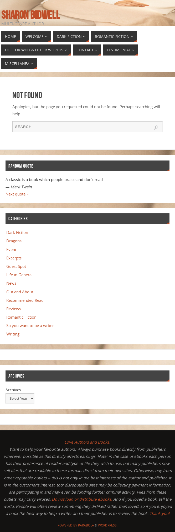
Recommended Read (25, 300)
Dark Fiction (17, 232)
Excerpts (14, 257)
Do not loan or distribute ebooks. (82, 499)
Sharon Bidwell (30, 15)
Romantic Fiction (21, 317)
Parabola (86, 525)
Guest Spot (16, 266)
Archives (13, 389)
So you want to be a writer (30, 325)
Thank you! (159, 513)
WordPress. (107, 525)
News (11, 283)
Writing (12, 334)
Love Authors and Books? (87, 442)
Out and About (19, 291)
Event (11, 249)
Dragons (14, 240)
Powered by (68, 525)
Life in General (19, 274)
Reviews (13, 308)
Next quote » (17, 194)
